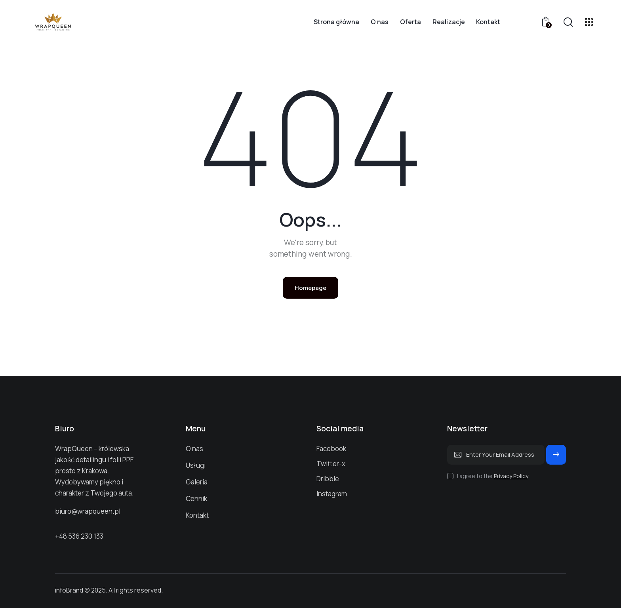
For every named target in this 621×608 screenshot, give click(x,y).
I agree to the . (493, 476)
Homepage (310, 288)
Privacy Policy (511, 476)
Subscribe (556, 458)
